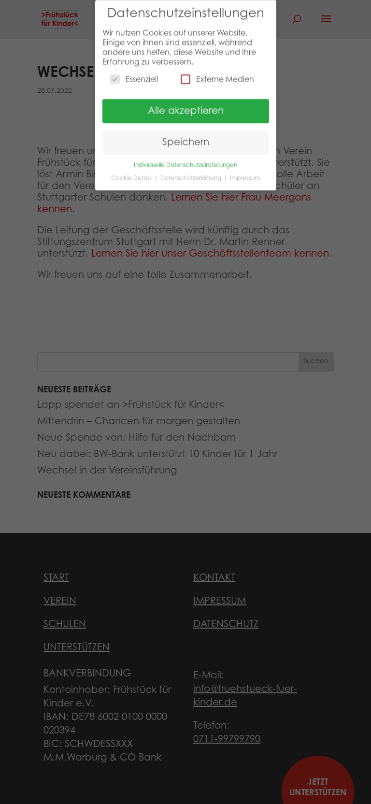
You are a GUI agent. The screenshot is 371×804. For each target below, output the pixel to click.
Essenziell (134, 74)
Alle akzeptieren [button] (186, 106)
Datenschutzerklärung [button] (191, 172)
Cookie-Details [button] (132, 172)
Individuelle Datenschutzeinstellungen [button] (185, 160)
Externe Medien (217, 74)
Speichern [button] (185, 137)
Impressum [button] (245, 172)
